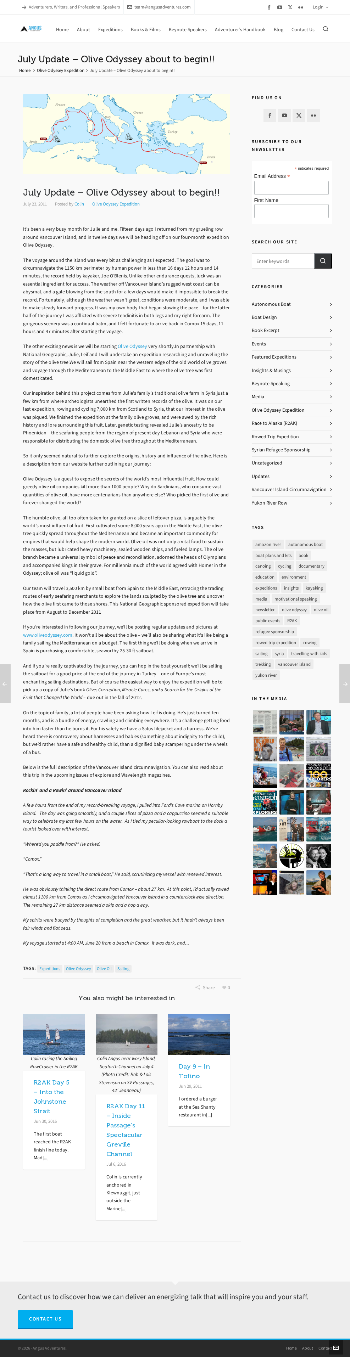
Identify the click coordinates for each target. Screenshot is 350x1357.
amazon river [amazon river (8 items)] (268, 544)
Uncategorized (267, 463)
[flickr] (301, 7)
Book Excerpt (265, 330)
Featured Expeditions (274, 357)
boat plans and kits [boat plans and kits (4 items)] (273, 555)
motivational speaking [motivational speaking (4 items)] (295, 599)
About (307, 1348)
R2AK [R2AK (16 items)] (292, 621)
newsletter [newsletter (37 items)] (265, 610)
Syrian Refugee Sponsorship (281, 449)
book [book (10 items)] (303, 555)
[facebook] (270, 7)
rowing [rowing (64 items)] (310, 643)
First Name (266, 200)
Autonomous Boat (271, 304)
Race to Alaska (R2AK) (274, 423)
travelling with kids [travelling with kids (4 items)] (309, 654)
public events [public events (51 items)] (267, 621)
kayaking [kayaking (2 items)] (314, 588)
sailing (123, 969)
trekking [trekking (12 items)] (263, 664)
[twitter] (291, 7)
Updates (261, 476)
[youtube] (280, 7)
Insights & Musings (271, 370)
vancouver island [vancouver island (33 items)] (294, 664)
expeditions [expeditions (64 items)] (266, 588)
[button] (323, 261)
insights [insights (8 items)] (291, 588)
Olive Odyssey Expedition (60, 70)
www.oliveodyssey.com (47, 635)
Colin (79, 204)
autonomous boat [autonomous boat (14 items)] (305, 544)
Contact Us (45, 1319)
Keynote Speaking (271, 383)
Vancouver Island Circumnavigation (289, 489)
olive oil (104, 969)
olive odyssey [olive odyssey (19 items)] (294, 610)
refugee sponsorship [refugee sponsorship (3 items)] (274, 632)
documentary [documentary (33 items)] (311, 566)
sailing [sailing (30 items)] (261, 654)
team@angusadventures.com (159, 7)
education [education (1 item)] (264, 577)
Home (24, 70)
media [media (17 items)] (261, 599)
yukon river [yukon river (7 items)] (266, 675)
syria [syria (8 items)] (279, 654)
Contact (325, 1348)
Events (259, 343)
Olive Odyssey (132, 346)
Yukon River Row (269, 503)
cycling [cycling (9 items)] (284, 566)
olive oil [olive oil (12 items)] (321, 610)
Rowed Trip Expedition (275, 436)
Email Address (272, 176)
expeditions (49, 969)
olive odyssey (78, 969)
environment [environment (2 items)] (294, 577)
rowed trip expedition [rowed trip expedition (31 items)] (275, 643)
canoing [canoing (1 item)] (263, 566)
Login (320, 7)
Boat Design (264, 317)
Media (258, 396)
